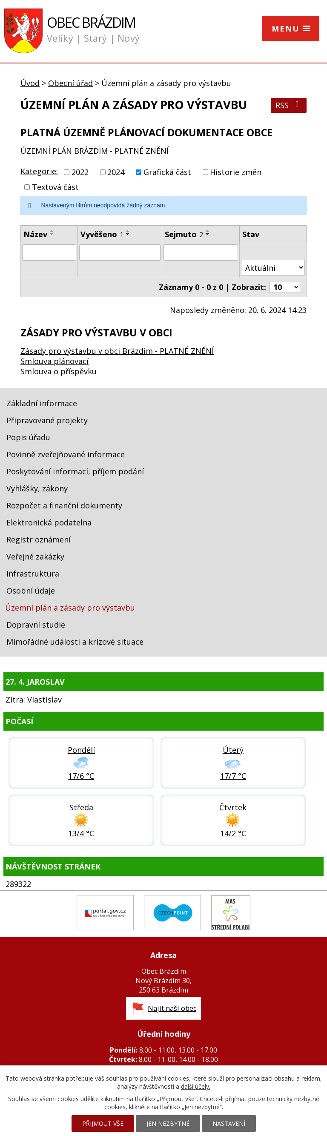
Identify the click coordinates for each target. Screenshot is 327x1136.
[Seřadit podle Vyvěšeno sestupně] (128, 234)
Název (35, 234)
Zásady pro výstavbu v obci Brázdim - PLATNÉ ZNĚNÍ (117, 351)
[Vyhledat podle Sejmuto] (201, 252)
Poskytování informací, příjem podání (75, 471)
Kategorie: (39, 171)
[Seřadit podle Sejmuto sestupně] (207, 234)
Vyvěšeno (101, 234)
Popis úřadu (28, 437)
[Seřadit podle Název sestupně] (52, 234)
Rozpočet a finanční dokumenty (64, 505)
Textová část (55, 187)
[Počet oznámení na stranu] (285, 287)
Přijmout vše (102, 1123)
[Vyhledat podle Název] (49, 252)
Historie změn (235, 172)
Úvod (30, 83)
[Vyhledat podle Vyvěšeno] (120, 252)
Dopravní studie (35, 625)
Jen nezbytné (167, 1123)
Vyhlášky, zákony (37, 488)
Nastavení (228, 1123)
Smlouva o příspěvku (58, 371)
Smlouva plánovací (54, 361)
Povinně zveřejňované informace (65, 454)
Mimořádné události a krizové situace (74, 642)
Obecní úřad (70, 83)
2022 (80, 172)
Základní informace (41, 403)
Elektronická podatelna (49, 522)
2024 (115, 172)
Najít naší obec (172, 1008)
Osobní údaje (30, 590)
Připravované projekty (47, 420)
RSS (288, 105)
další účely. (195, 1086)
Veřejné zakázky (35, 556)
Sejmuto (184, 234)
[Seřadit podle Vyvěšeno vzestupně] (128, 230)
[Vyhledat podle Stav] (273, 267)
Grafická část (167, 172)
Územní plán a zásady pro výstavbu (70, 607)
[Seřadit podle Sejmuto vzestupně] (207, 230)
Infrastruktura (32, 573)
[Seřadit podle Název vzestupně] (52, 230)
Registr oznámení (38, 539)
